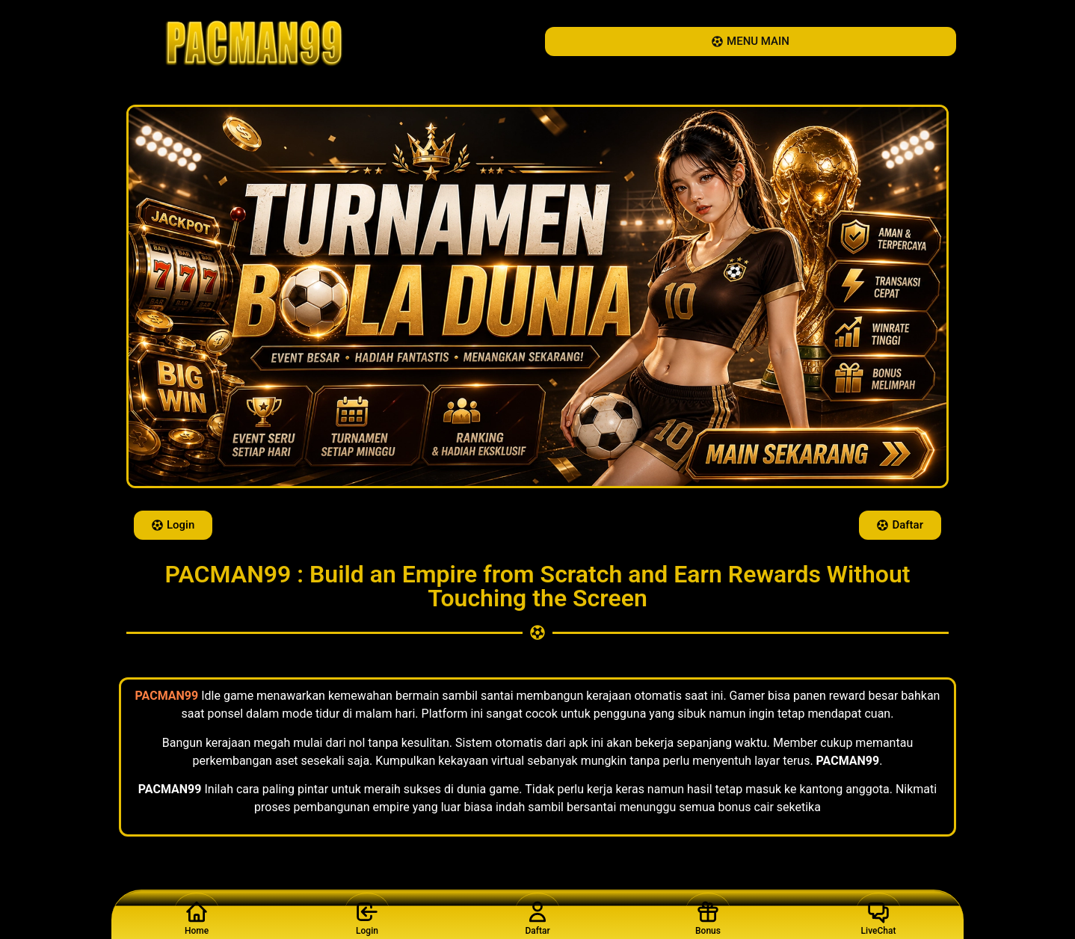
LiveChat (878, 914)
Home (196, 914)
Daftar (537, 914)
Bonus (708, 914)
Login (367, 914)
